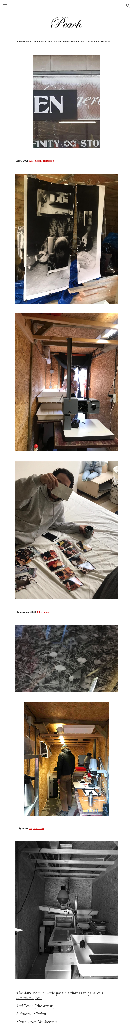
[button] (5, 5)
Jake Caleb (43, 611)
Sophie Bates (36, 828)
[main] (66, 42)
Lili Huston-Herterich (41, 160)
